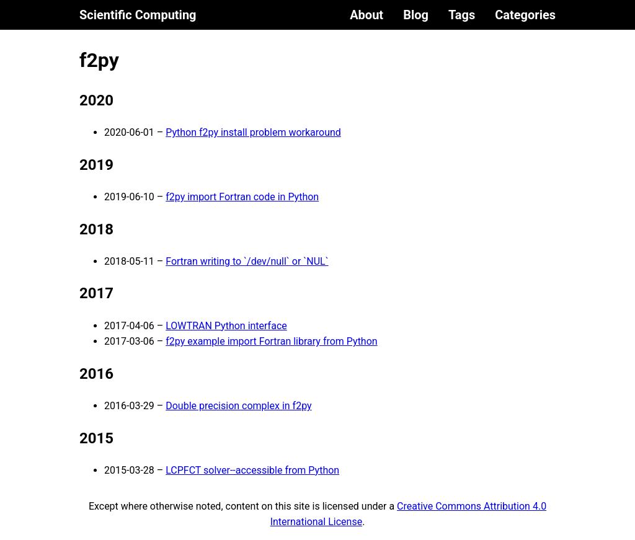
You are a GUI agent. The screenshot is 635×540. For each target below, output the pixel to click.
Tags (461, 14)
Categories (525, 14)
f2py (99, 60)
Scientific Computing (138, 14)
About (366, 14)
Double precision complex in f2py (238, 406)
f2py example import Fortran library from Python (271, 341)
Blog (416, 14)
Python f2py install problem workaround (253, 132)
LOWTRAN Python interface (226, 326)
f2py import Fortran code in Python (242, 197)
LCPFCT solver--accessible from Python (252, 470)
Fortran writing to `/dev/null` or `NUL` (247, 261)
